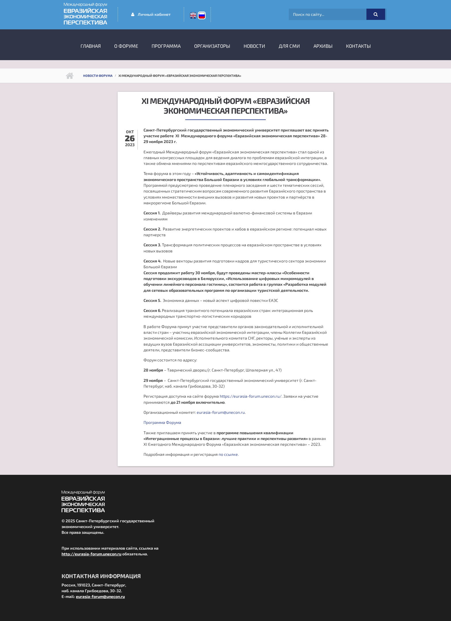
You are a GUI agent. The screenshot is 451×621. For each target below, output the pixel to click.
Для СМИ (289, 46)
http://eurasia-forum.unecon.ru (91, 553)
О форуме (126, 46)
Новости (254, 46)
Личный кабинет (154, 14)
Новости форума (97, 75)
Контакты (358, 46)
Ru (202, 15)
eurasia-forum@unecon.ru (221, 412)
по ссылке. (229, 454)
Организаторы (212, 46)
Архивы (323, 46)
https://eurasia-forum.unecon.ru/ (251, 396)
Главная (91, 46)
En (193, 15)
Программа (166, 46)
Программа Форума (162, 422)
